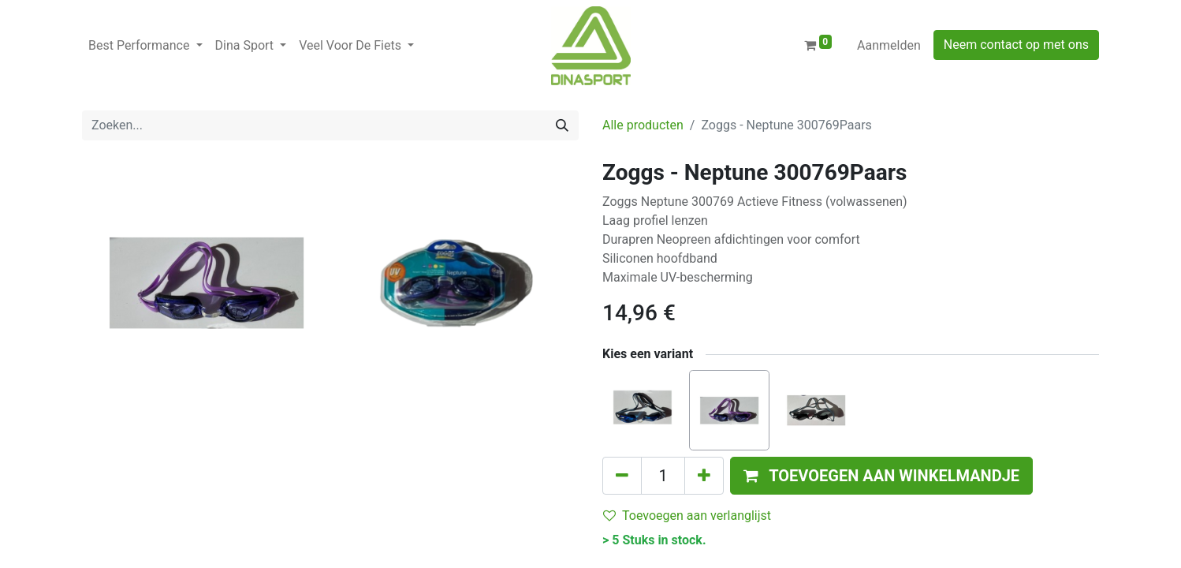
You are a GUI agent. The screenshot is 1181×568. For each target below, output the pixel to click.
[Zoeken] (562, 125)
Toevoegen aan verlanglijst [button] (687, 515)
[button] (881, 476)
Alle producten (643, 125)
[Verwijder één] (622, 476)
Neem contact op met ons (1016, 44)
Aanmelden (889, 45)
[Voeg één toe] (704, 476)
